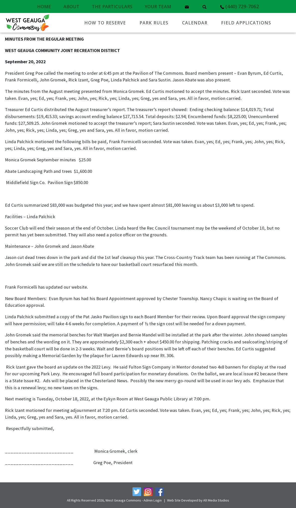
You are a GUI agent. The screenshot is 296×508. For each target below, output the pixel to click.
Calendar (194, 23)
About (71, 6)
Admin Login (153, 500)
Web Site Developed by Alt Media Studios (198, 500)
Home (44, 6)
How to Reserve (105, 23)
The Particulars (112, 6)
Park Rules (154, 23)
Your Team (158, 6)
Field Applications (246, 23)
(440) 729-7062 (239, 6)
